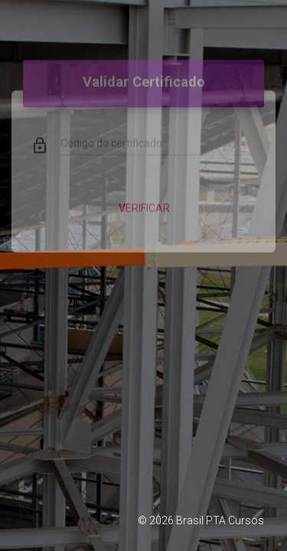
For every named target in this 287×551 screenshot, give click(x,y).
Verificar (143, 200)
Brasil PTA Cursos (220, 520)
